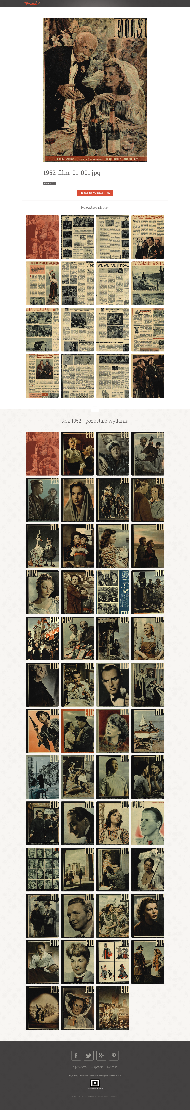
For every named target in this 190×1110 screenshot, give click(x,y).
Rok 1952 (71, 421)
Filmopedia (34, 3)
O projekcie (80, 1067)
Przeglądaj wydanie (95, 192)
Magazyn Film (49, 183)
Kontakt (111, 1067)
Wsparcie (97, 1067)
